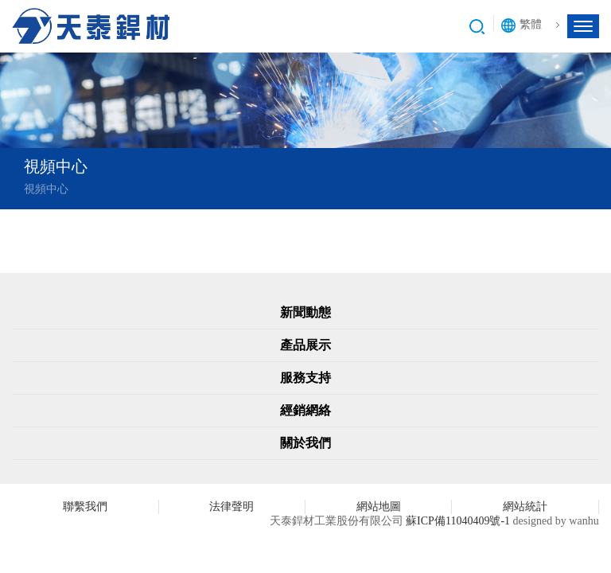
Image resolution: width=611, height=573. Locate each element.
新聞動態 (305, 312)
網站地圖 (378, 507)
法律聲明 (231, 507)
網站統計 (525, 507)
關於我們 (305, 443)
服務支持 (305, 377)
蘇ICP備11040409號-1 (458, 521)
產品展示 (305, 345)
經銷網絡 (305, 410)
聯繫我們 (85, 507)
